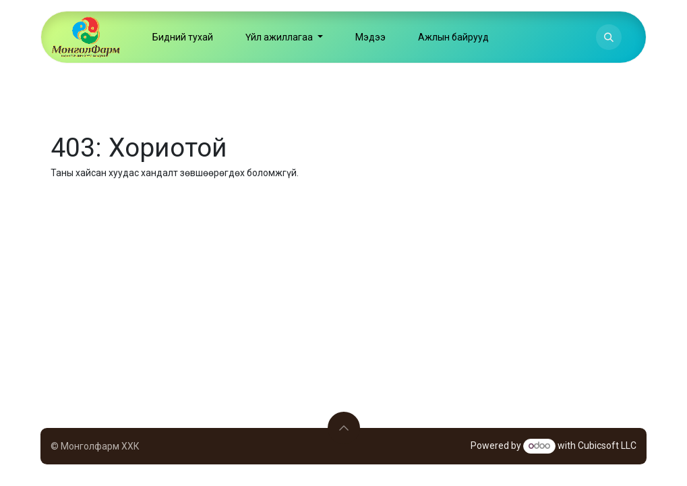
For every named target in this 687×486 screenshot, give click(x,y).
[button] (609, 37)
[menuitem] (182, 37)
